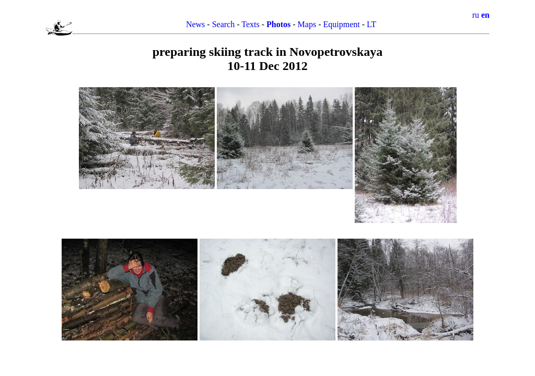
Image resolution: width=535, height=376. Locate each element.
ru (475, 14)
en (485, 14)
